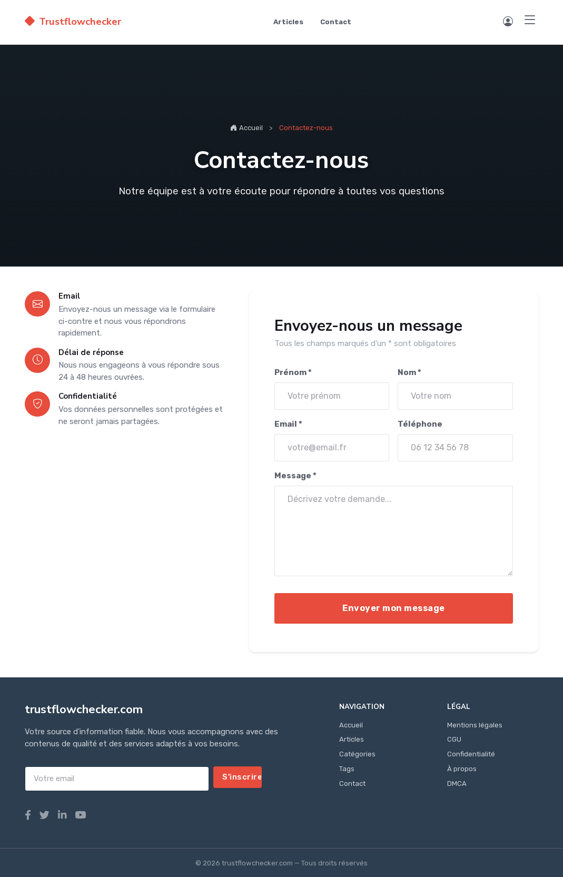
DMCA (457, 783)
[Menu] (529, 20)
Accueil (246, 127)
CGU (454, 739)
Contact (335, 22)
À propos (462, 769)
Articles (288, 22)
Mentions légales (474, 725)
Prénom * (293, 372)
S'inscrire (242, 777)
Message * (295, 475)
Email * (288, 424)
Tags (346, 769)
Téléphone (420, 424)
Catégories (357, 754)
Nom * (410, 372)
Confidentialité (471, 754)
